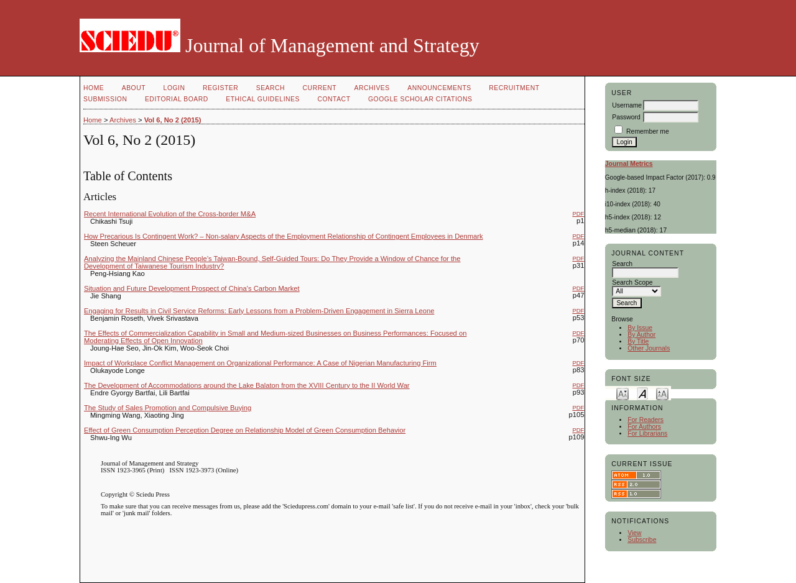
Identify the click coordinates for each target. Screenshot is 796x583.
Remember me (647, 131)
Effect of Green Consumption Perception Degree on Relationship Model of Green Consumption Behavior (244, 430)
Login (174, 88)
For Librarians (647, 433)
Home (93, 88)
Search (270, 88)
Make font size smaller (622, 393)
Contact (333, 99)
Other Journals (648, 348)
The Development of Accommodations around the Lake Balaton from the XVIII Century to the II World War (247, 385)
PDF (578, 213)
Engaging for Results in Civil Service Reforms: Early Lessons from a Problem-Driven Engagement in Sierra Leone (259, 310)
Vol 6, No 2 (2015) (172, 120)
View (634, 533)
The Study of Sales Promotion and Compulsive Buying (167, 407)
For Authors (644, 426)
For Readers (645, 419)
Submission (105, 99)
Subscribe (641, 539)
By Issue (639, 327)
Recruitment (514, 88)
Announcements (439, 88)
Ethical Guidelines (263, 99)
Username (627, 105)
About (134, 88)
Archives (371, 88)
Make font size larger (662, 393)
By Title (638, 341)
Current (319, 88)
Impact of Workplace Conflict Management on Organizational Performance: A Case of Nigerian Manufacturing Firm (260, 363)
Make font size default (642, 393)
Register (220, 88)
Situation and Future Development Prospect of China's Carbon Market (192, 288)
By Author (641, 334)
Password (626, 117)
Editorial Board (176, 99)
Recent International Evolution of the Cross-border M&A (170, 214)
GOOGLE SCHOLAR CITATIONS (420, 99)
